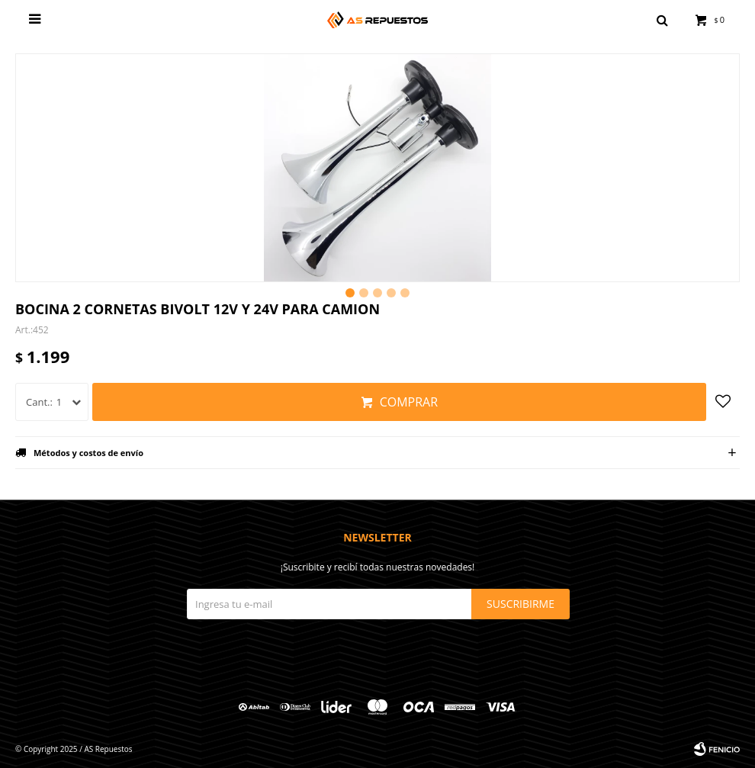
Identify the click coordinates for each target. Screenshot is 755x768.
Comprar (409, 402)
